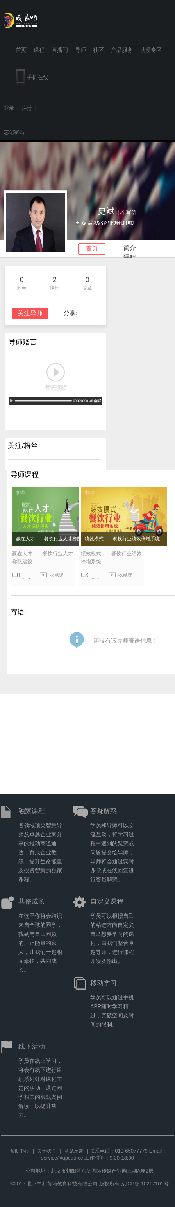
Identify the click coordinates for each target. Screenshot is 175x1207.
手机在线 (32, 77)
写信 (131, 212)
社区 (98, 50)
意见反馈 (73, 1151)
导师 (80, 50)
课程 (39, 50)
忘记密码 (14, 132)
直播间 (60, 50)
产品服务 (122, 50)
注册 (27, 108)
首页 (21, 50)
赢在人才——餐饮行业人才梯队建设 (53, 539)
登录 (9, 108)
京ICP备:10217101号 (145, 1184)
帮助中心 (19, 1151)
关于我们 (46, 1151)
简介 (129, 248)
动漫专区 (151, 50)
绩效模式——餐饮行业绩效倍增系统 (122, 539)
